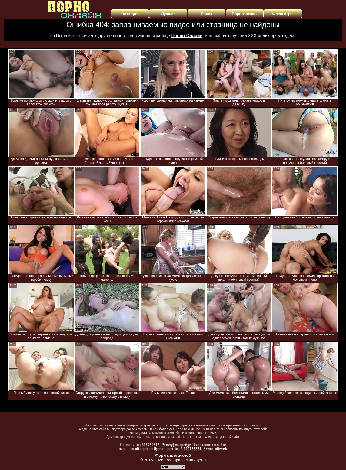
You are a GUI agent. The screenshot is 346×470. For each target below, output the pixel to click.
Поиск (206, 14)
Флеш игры (283, 14)
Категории (130, 14)
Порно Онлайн (187, 35)
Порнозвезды (245, 14)
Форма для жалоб (173, 455)
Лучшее (168, 14)
